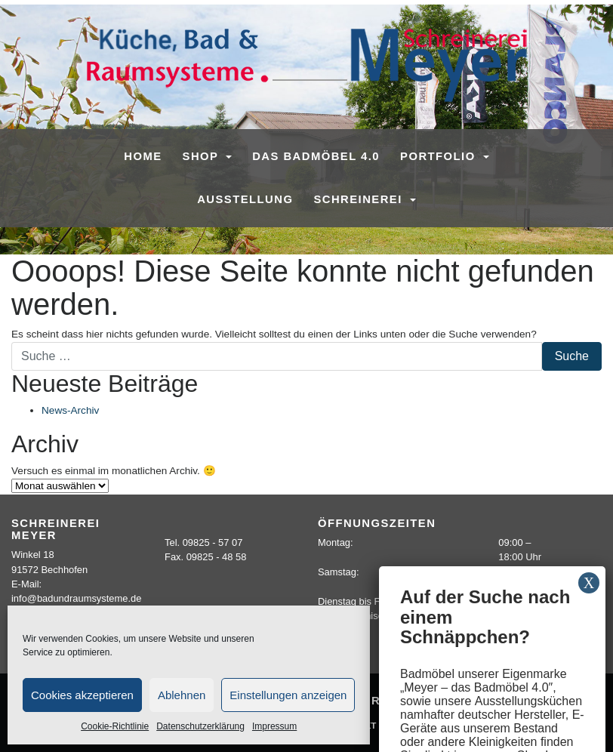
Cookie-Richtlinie (115, 726)
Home (143, 156)
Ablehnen (181, 695)
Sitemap (413, 725)
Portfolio (439, 156)
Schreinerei (359, 199)
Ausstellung (245, 199)
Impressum (274, 726)
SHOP (203, 156)
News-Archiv (70, 410)
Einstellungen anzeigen (288, 695)
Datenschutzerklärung (200, 726)
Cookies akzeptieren (82, 695)
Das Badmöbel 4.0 (316, 156)
